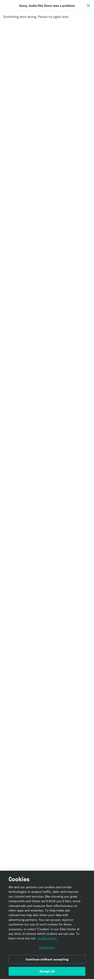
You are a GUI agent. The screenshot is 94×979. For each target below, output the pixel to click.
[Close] (88, 5)
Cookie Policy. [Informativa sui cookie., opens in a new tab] (47, 940)
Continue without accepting (47, 961)
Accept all (47, 973)
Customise (47, 949)
